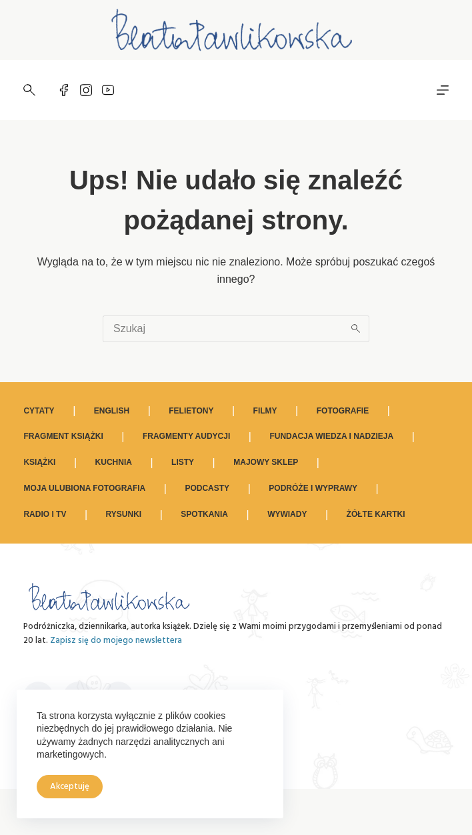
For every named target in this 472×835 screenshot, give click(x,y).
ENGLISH (111, 410)
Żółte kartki (376, 514)
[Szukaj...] (223, 328)
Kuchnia (113, 462)
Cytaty (38, 410)
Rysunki (124, 514)
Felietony (191, 410)
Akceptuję (69, 787)
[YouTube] (108, 90)
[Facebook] (64, 90)
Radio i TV (44, 514)
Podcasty (207, 488)
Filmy (265, 410)
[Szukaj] (29, 90)
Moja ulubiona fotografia (84, 488)
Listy (182, 462)
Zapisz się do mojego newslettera (116, 641)
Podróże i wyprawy (313, 488)
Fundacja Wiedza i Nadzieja (331, 436)
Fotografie (343, 410)
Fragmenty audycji (186, 436)
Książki (39, 462)
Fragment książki (63, 436)
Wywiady (287, 514)
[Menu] (443, 90)
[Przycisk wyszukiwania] (356, 328)
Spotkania (204, 514)
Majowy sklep (265, 462)
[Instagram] (86, 90)
